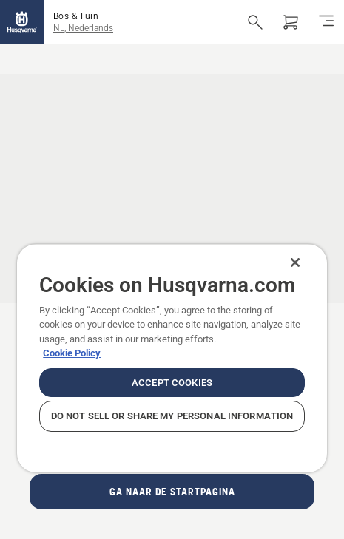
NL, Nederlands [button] (83, 28)
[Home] (22, 22)
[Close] (295, 262)
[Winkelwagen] (290, 22)
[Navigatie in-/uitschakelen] (326, 22)
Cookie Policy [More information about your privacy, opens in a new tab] (72, 353)
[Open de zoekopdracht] (255, 22)
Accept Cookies (172, 382)
